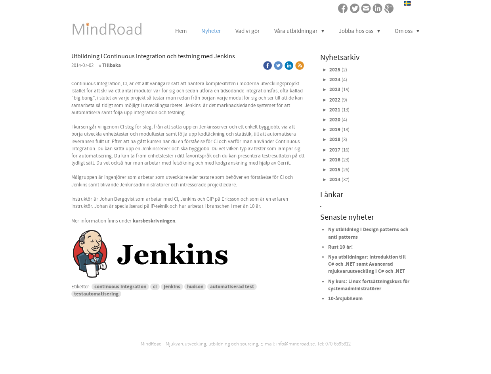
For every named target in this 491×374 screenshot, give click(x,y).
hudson (195, 286)
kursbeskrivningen (154, 220)
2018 (334, 139)
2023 (334, 89)
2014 (334, 179)
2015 (334, 169)
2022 (334, 100)
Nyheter (211, 31)
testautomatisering (96, 293)
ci (155, 286)
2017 (334, 149)
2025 (334, 69)
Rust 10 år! (340, 247)
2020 (334, 119)
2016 (334, 159)
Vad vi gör (247, 31)
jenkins (172, 286)
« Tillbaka (110, 65)
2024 (334, 79)
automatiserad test (232, 286)
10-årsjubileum (345, 298)
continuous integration (120, 286)
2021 (334, 109)
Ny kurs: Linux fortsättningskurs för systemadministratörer (368, 285)
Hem (181, 31)
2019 (334, 129)
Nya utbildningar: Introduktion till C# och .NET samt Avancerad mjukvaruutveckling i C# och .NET (367, 264)
